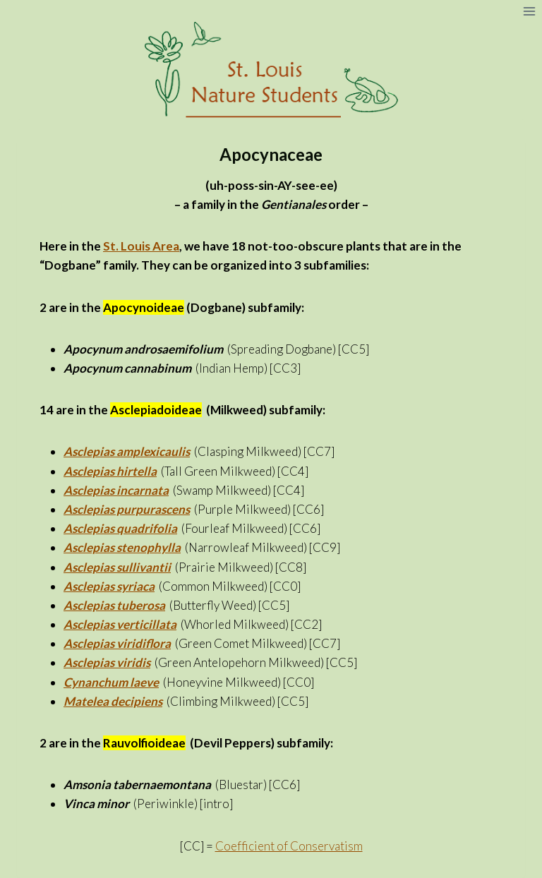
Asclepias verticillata (120, 624)
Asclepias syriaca (109, 586)
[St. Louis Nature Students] (271, 70)
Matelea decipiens (113, 701)
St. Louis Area (141, 246)
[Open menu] (529, 11)
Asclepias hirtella (110, 471)
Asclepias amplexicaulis (127, 451)
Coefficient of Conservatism (289, 845)
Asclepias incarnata (116, 490)
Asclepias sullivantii (117, 567)
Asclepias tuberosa (114, 605)
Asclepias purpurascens (127, 509)
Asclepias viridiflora (117, 643)
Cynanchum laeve (111, 682)
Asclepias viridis (107, 662)
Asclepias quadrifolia (120, 528)
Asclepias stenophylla (122, 547)
